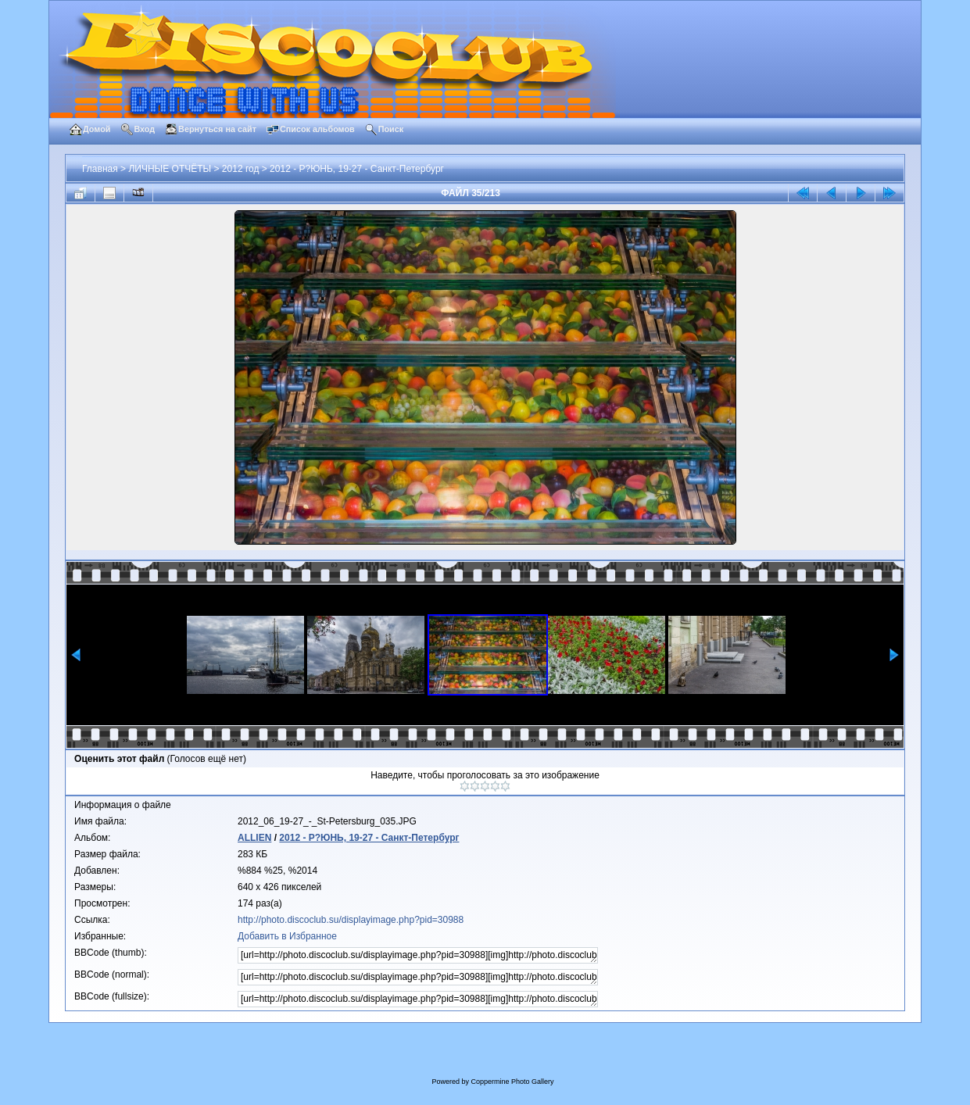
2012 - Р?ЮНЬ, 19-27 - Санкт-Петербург (357, 168)
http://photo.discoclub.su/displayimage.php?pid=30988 (351, 919)
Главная (100, 168)
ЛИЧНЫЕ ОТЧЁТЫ (169, 168)
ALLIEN (254, 837)
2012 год (241, 168)
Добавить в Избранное (287, 936)
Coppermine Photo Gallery (512, 1081)
